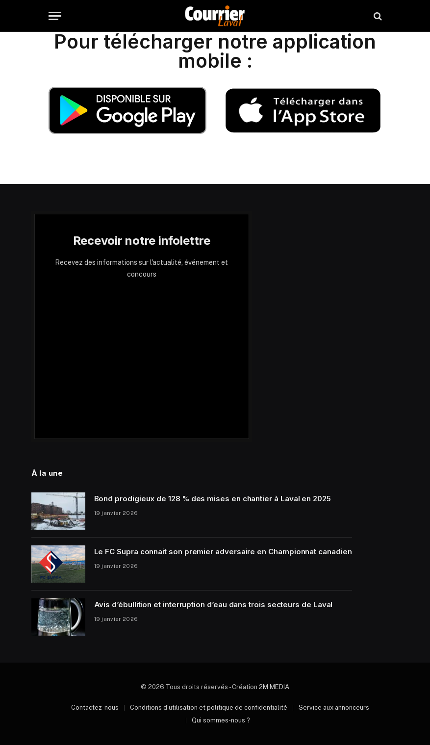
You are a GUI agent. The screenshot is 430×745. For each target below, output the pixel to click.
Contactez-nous (95, 707)
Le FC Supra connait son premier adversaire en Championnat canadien (223, 551)
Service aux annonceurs (334, 707)
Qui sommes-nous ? (221, 720)
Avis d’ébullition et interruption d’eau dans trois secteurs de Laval (213, 604)
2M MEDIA (274, 687)
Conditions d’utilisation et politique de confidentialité (208, 707)
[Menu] (55, 16)
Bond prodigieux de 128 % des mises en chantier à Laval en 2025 (212, 498)
